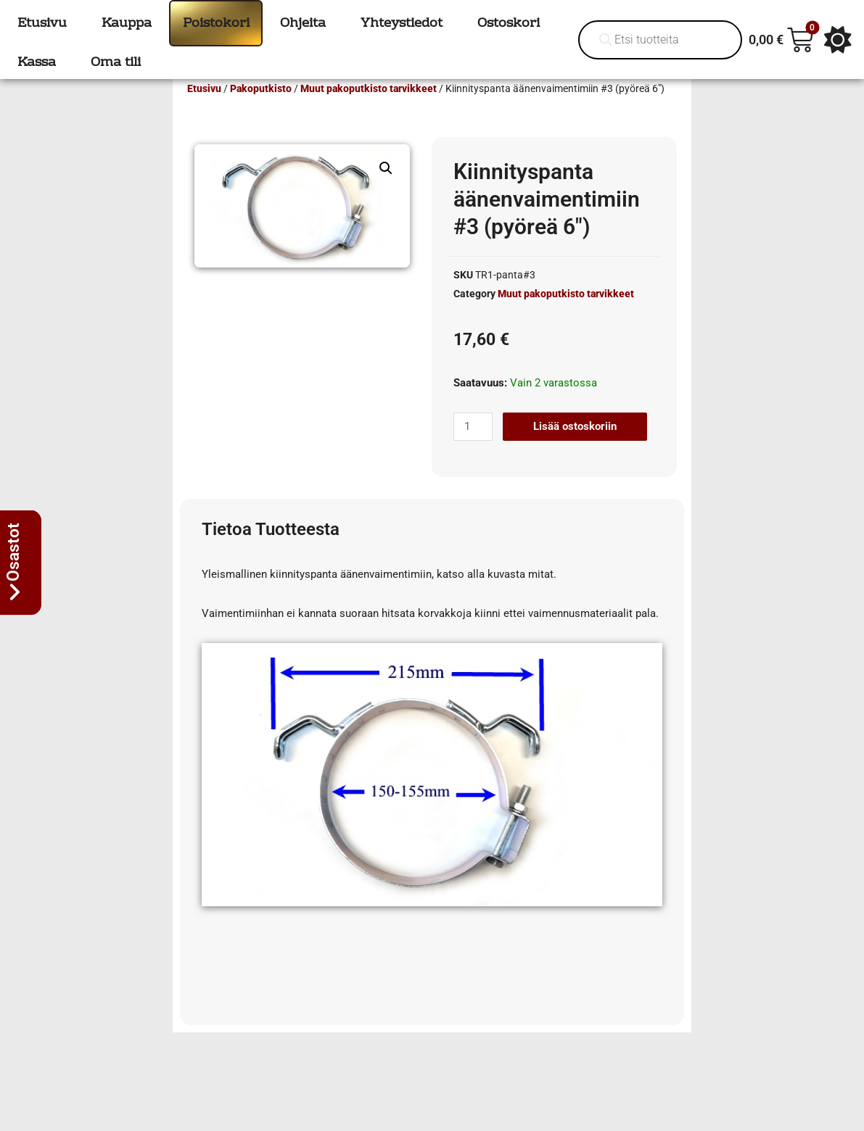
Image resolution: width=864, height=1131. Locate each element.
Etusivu (204, 109)
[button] (386, 189)
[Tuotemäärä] (473, 448)
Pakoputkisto (261, 109)
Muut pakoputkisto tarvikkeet (368, 109)
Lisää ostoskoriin (575, 447)
